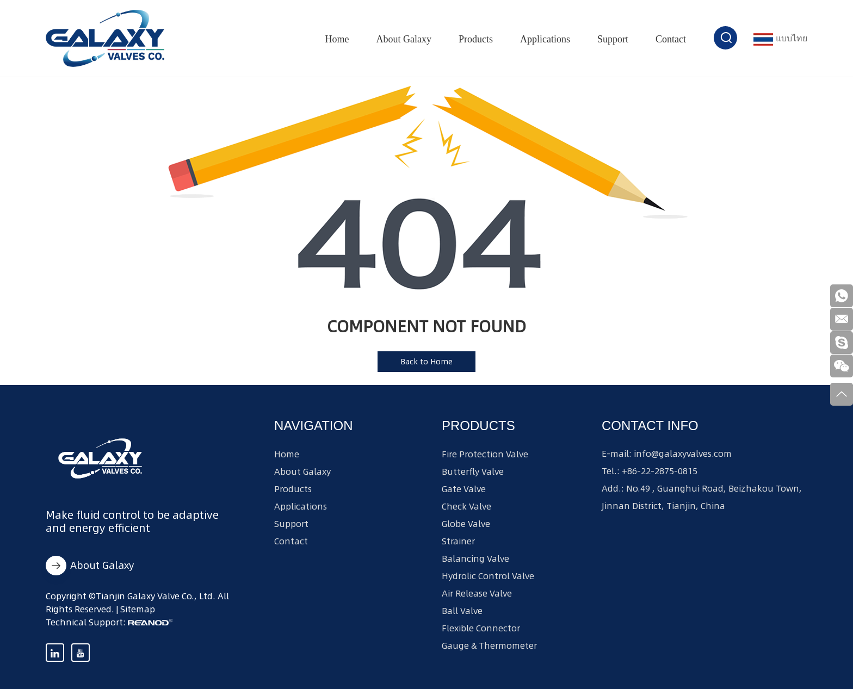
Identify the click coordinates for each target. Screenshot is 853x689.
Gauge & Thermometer (489, 645)
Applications (545, 39)
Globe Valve (466, 524)
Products (476, 39)
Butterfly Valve (473, 471)
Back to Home (426, 361)
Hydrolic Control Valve (488, 576)
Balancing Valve (475, 558)
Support (612, 39)
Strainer (458, 541)
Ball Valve (462, 611)
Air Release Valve (477, 593)
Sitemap (137, 609)
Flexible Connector (481, 628)
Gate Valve (464, 489)
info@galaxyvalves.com (683, 454)
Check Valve (466, 506)
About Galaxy (403, 39)
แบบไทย (780, 38)
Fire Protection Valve (485, 454)
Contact (671, 39)
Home (337, 39)
